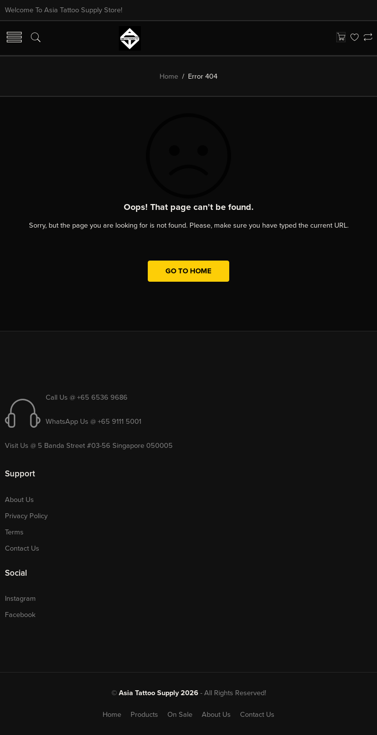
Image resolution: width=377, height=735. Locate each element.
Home (169, 76)
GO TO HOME (188, 270)
